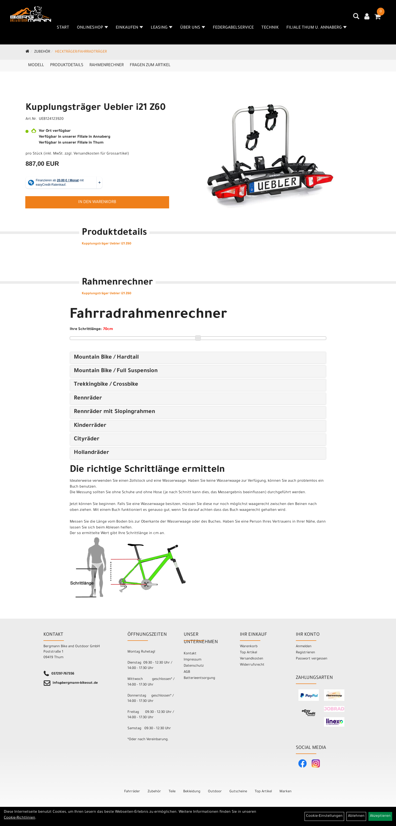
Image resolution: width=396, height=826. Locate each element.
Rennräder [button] (88, 399)
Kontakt (190, 654)
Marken (285, 792)
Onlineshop (92, 28)
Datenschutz (194, 666)
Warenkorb (249, 646)
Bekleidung (191, 792)
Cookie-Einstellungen (324, 816)
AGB (187, 672)
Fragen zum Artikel (150, 65)
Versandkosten (251, 659)
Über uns (192, 28)
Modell (36, 65)
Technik (270, 28)
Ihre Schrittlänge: (86, 329)
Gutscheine (238, 792)
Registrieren (305, 653)
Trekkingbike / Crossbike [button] (106, 385)
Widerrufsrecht (252, 665)
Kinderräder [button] (90, 426)
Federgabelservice (233, 28)
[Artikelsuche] (356, 18)
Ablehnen (356, 816)
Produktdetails (66, 65)
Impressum (192, 660)
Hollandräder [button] (91, 453)
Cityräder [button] (86, 439)
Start (63, 28)
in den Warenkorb (97, 202)
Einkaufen (129, 28)
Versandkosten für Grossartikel (100, 154)
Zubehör (42, 52)
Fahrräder (132, 792)
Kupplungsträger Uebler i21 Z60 (96, 108)
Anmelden (303, 646)
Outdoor (215, 792)
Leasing (161, 28)
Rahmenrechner (106, 65)
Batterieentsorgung (199, 678)
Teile (172, 792)
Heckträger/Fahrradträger (81, 52)
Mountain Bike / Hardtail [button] (106, 358)
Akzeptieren (380, 816)
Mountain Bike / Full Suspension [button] (116, 371)
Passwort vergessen (311, 659)
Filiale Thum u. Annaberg (316, 28)
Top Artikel (248, 653)
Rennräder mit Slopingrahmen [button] (114, 412)
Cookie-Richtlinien (19, 818)
